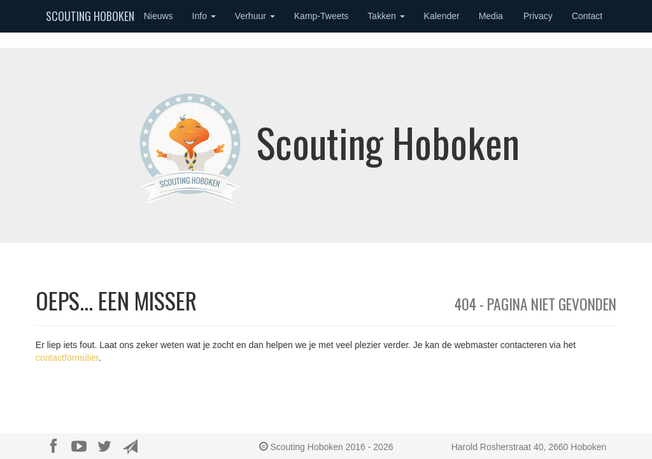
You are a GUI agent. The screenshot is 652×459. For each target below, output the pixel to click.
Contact (587, 16)
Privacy (538, 16)
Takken (385, 16)
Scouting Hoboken (90, 16)
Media (491, 16)
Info (204, 16)
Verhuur (255, 16)
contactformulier (67, 358)
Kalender (442, 16)
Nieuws (158, 16)
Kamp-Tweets (321, 16)
